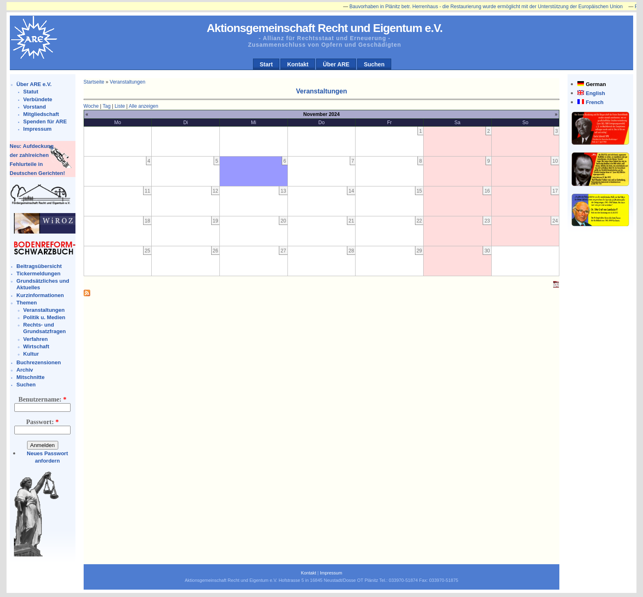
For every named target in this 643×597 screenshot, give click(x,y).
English (595, 93)
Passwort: (42, 421)
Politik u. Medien (44, 317)
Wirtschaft (36, 346)
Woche (91, 106)
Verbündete (37, 99)
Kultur (31, 354)
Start (266, 64)
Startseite (94, 82)
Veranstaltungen (44, 310)
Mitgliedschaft (41, 114)
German (596, 84)
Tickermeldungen (38, 273)
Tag (106, 106)
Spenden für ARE (45, 121)
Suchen (374, 64)
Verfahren (35, 339)
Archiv (24, 370)
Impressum (37, 129)
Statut (31, 92)
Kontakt (297, 64)
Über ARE (336, 64)
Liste (119, 106)
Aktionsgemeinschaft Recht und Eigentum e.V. (324, 28)
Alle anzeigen (143, 106)
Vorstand (34, 107)
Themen (26, 303)
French (594, 102)
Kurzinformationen (40, 295)
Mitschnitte (30, 377)
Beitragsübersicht (39, 266)
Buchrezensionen (38, 362)
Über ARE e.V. (34, 84)
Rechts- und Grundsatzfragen (44, 328)
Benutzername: (42, 399)
